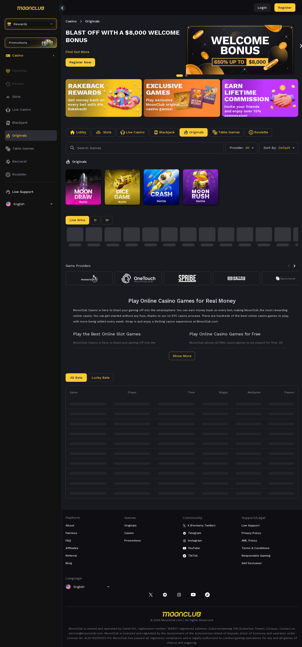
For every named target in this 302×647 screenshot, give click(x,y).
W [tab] (107, 220)
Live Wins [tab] (77, 220)
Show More (182, 356)
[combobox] (241, 147)
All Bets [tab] (76, 377)
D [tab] (95, 220)
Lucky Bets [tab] (100, 377)
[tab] (179, 75)
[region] (31, 327)
